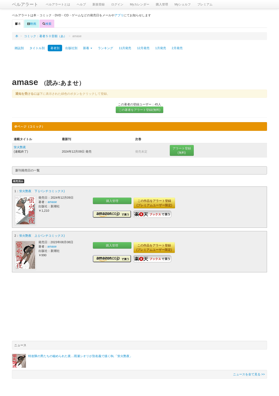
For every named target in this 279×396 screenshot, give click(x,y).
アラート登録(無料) (182, 150)
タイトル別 (37, 48)
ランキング (105, 48)
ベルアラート (25, 4)
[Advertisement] (139, 66)
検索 (46, 23)
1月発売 (160, 48)
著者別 (55, 48)
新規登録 (98, 4)
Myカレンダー (139, 4)
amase (52, 202)
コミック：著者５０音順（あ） (45, 36)
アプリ (119, 15)
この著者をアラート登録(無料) (139, 109)
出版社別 (71, 48)
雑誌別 (19, 48)
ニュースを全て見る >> (249, 374)
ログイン (117, 4)
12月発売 (143, 48)
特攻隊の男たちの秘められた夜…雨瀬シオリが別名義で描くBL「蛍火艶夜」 (80, 356)
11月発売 (125, 48)
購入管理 (162, 4)
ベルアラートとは (58, 4)
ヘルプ (81, 4)
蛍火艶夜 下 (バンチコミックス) (42, 191)
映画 (31, 23)
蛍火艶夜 (20, 147)
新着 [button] (87, 48)
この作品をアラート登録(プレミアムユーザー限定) (154, 203)
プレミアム (205, 4)
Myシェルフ (183, 4)
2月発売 (177, 48)
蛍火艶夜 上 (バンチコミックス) (42, 235)
